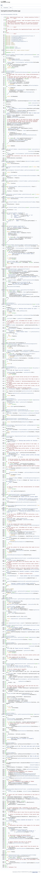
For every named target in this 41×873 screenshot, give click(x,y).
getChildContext (20, 550)
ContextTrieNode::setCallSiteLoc (17, 207)
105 (2, 149)
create (22, 862)
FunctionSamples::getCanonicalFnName (23, 315)
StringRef (35, 306)
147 (2, 207)
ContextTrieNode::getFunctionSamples (24, 170)
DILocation (10, 310)
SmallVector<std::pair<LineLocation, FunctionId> (20, 667)
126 (2, 181)
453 (2, 625)
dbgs (8, 214)
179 (2, 244)
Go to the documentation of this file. (9, 14)
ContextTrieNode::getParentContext (24, 197)
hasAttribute (28, 775)
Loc (38, 207)
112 (2, 161)
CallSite (18, 700)
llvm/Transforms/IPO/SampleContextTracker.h (22, 36)
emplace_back (12, 604)
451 (2, 623)
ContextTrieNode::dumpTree (15, 226)
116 (2, 166)
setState (24, 135)
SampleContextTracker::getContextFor (15, 637)
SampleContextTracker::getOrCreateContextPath (18, 714)
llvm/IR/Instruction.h (17, 40)
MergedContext (10, 469)
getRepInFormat (21, 318)
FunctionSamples (12, 85)
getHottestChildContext (18, 60)
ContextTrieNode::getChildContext (24, 54)
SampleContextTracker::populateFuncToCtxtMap (20, 289)
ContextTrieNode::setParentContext (18, 202)
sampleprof (17, 48)
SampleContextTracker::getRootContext (25, 505)
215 (2, 289)
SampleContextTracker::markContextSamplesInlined (21, 494)
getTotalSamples (19, 89)
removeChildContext (21, 848)
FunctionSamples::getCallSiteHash (24, 62)
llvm (16, 47)
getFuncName (11, 810)
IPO (10, 7)
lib (1, 7)
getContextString (23, 500)
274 (2, 368)
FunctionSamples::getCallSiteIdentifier (22, 352)
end (24, 616)
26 (2, 50)
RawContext (29, 294)
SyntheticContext (31, 135)
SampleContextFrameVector (13, 601)
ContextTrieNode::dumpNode (15, 213)
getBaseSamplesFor (15, 431)
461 (2, 637)
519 (2, 714)
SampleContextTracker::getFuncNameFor (21, 625)
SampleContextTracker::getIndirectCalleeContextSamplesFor (21, 343)
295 (2, 399)
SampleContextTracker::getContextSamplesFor (17, 368)
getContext (17, 135)
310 (2, 419)
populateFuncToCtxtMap (13, 286)
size (14, 697)
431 (2, 598)
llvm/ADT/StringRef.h (16, 37)
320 (2, 436)
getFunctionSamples (33, 85)
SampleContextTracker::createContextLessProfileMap (22, 855)
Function (36, 410)
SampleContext (11, 275)
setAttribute (25, 778)
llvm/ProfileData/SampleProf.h (19, 41)
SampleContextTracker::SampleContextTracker (17, 269)
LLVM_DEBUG (11, 276)
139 (2, 197)
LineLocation (34, 72)
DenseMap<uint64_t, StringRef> (19, 271)
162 (2, 226)
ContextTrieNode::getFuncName (19, 166)
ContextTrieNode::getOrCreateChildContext (26, 244)
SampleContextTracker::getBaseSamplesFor (26, 425)
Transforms (6, 7)
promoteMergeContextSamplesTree (17, 541)
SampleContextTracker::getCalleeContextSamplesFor (19, 304)
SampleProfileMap (12, 270)
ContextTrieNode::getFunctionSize (28, 181)
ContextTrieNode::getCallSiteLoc (21, 194)
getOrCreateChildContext (25, 726)
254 (2, 343)
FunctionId (36, 56)
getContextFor (27, 350)
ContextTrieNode (10, 54)
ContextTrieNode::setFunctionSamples (18, 175)
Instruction (14, 509)
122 (2, 175)
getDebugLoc (23, 310)
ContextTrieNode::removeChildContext (18, 149)
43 (2, 72)
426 (2, 591)
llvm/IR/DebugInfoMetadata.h (18, 38)
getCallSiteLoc (19, 355)
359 (2, 494)
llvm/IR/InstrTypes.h (16, 39)
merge (15, 772)
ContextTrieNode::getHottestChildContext (16, 72)
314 (2, 425)
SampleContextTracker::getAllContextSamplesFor (18, 410)
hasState (36, 538)
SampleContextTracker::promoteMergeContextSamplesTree (23, 508)
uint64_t (9, 62)
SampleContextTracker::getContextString (16, 591)
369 (2, 508)
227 (2, 304)
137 (2, 194)
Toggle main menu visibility (2, 4)
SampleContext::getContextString (19, 618)
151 (2, 213)
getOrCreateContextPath (29, 280)
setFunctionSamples (18, 284)
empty (16, 59)
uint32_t (29, 186)
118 (2, 170)
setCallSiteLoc (15, 117)
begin (17, 616)
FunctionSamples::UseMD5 (16, 627)
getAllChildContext (21, 111)
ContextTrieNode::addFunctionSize (17, 186)
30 (2, 54)
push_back (11, 678)
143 (2, 202)
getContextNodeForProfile (31, 472)
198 (2, 269)
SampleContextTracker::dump (16, 623)
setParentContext (15, 124)
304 (2, 410)
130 (2, 186)
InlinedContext (29, 393)
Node (18, 128)
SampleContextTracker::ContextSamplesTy (16, 409)
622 (2, 855)
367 (2, 505)
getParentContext (26, 391)
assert (8, 113)
